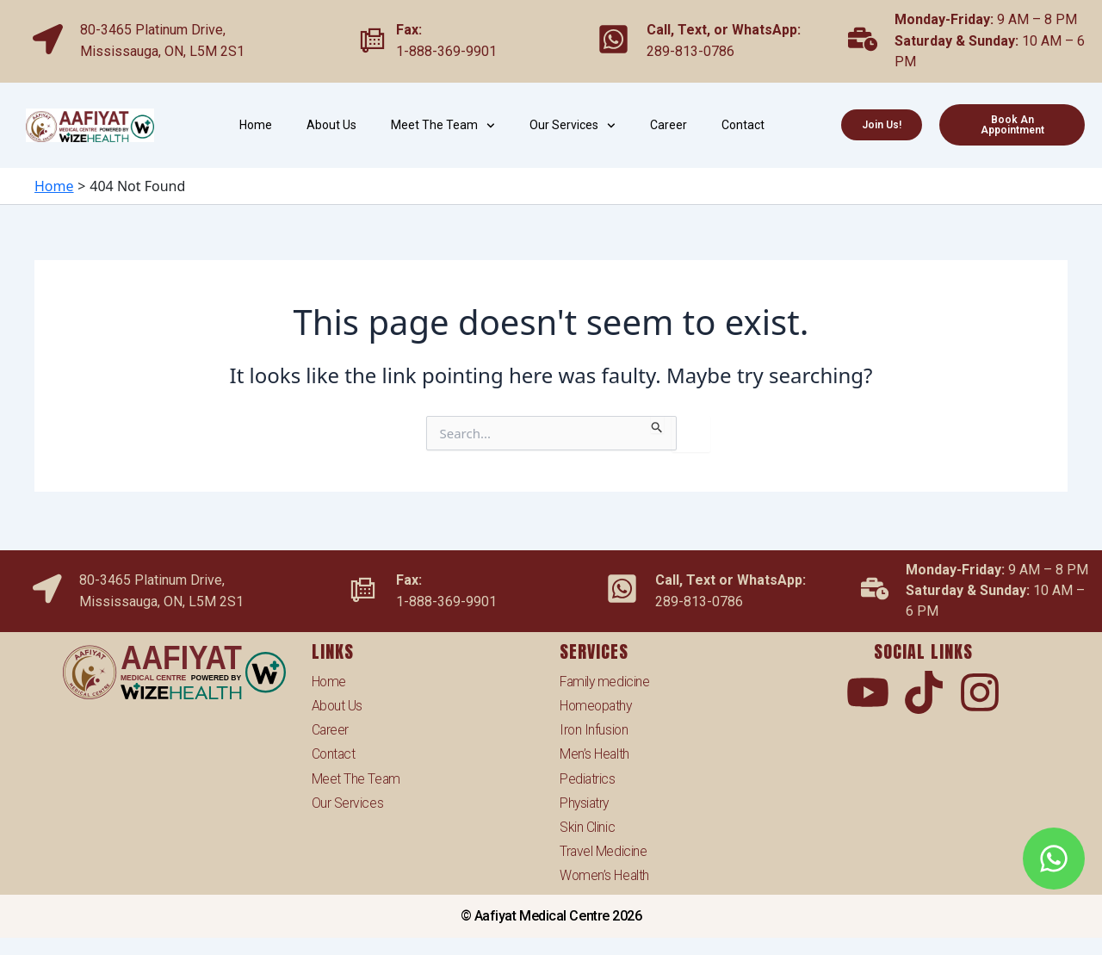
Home (255, 125)
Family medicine (606, 678)
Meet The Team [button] (443, 126)
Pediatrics (588, 776)
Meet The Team (356, 776)
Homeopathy (597, 703)
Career (668, 125)
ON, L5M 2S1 (204, 51)
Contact (743, 125)
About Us (331, 125)
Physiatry (585, 801)
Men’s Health (595, 752)
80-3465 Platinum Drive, (153, 30)
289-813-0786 (690, 51)
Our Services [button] (572, 126)
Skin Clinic (587, 826)
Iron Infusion (594, 727)
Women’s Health (605, 875)
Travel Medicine (603, 850)
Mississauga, (122, 51)
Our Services (348, 801)
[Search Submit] (657, 424)
